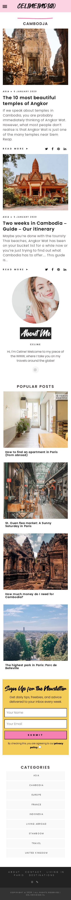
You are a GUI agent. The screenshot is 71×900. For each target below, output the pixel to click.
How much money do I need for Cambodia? (29, 595)
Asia (6, 91)
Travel (36, 843)
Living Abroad (36, 824)
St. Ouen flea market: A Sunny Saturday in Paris (28, 524)
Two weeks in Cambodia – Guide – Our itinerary (35, 226)
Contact (33, 872)
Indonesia (36, 814)
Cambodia (36, 785)
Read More (13, 148)
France (36, 805)
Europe (36, 795)
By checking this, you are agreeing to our (35, 745)
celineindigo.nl (35, 895)
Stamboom (36, 834)
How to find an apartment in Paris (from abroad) (31, 453)
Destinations (42, 875)
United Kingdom (36, 853)
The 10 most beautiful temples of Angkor (29, 101)
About (14, 872)
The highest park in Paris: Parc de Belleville (31, 666)
